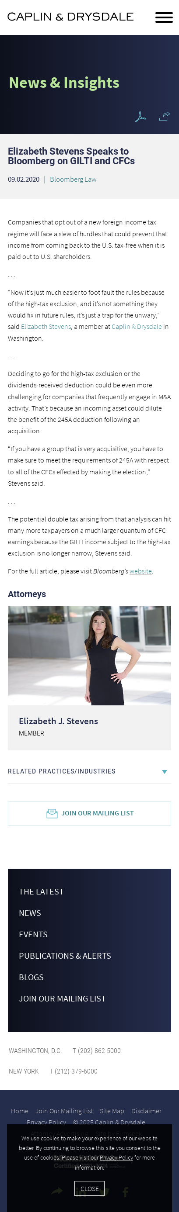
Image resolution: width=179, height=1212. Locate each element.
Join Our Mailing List (97, 812)
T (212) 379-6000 (73, 1071)
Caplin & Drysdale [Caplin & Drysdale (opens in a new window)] (137, 326)
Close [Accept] (90, 1188)
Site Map (112, 1110)
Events (33, 934)
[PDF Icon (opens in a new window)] (140, 117)
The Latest (41, 891)
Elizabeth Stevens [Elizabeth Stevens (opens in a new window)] (46, 326)
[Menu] (164, 17)
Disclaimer (146, 1110)
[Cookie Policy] (89, 1168)
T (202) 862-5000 (96, 1050)
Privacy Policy (46, 1122)
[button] (164, 116)
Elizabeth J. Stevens (58, 721)
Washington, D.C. (35, 1050)
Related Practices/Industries (62, 771)
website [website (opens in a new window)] (141, 570)
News (30, 912)
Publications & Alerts (65, 955)
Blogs (31, 976)
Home (19, 1110)
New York (24, 1071)
